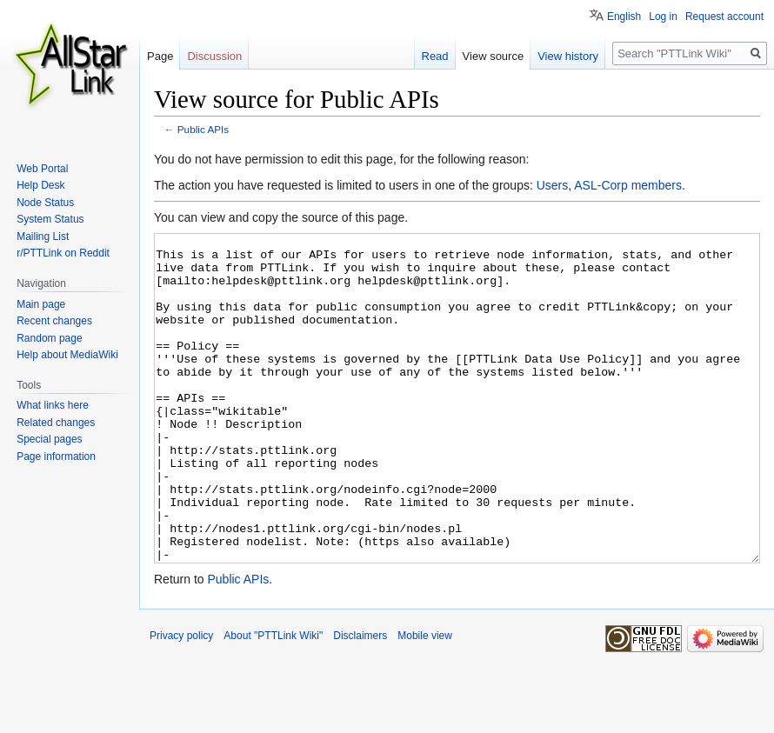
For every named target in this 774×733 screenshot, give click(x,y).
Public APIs (203, 129)
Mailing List (43, 236)
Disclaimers (360, 701)
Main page (41, 304)
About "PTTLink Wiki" (273, 701)
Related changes (56, 422)
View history (567, 56)
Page (160, 56)
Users (553, 185)
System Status (50, 219)
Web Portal (42, 169)
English (624, 16)
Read (435, 56)
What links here (53, 405)
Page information (56, 456)
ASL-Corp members (628, 185)
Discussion (214, 56)
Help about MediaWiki (67, 355)
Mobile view (424, 701)
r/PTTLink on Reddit (63, 253)
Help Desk (40, 185)
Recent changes (54, 321)
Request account (724, 16)
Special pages (49, 439)
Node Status (45, 203)
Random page (49, 338)
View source (493, 56)
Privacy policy (181, 701)
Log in (663, 16)
